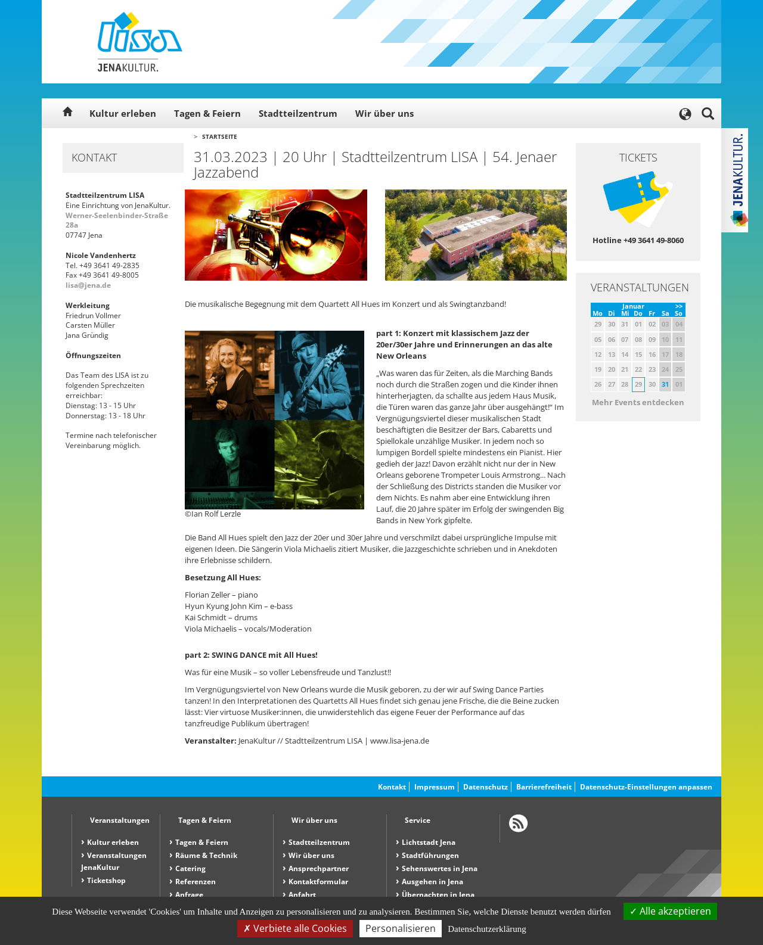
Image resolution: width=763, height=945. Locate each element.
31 (665, 384)
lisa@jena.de (88, 285)
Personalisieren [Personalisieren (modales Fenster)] (400, 928)
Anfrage (189, 895)
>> (679, 305)
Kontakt (392, 787)
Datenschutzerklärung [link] (487, 929)
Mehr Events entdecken (638, 402)
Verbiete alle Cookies (295, 928)
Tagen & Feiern (207, 113)
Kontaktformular (318, 881)
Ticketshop (106, 880)
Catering (190, 868)
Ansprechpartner (319, 868)
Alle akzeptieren (670, 911)
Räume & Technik (206, 855)
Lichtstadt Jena (428, 842)
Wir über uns (384, 113)
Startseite (219, 136)
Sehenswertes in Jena (439, 868)
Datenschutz (485, 787)
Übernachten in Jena (438, 895)
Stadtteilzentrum (298, 113)
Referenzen (195, 881)
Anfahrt (302, 895)
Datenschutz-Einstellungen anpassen (646, 787)
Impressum (434, 787)
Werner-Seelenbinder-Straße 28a (117, 220)
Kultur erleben (122, 113)
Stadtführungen (430, 855)
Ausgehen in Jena (432, 881)
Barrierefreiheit (544, 787)
